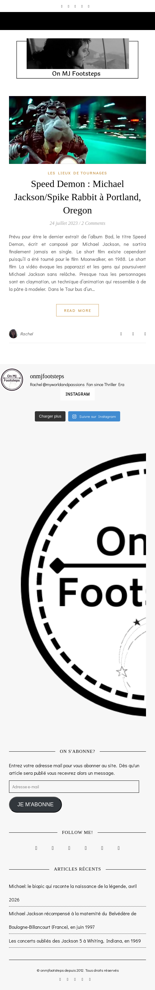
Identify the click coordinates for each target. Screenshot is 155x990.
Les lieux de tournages (77, 172)
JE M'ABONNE (35, 804)
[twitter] (75, 6)
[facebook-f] (69, 6)
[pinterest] (82, 6)
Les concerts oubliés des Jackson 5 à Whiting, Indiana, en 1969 (75, 940)
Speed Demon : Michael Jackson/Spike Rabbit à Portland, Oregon (77, 197)
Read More (77, 310)
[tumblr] (88, 6)
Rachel (26, 334)
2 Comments (93, 223)
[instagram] (62, 6)
